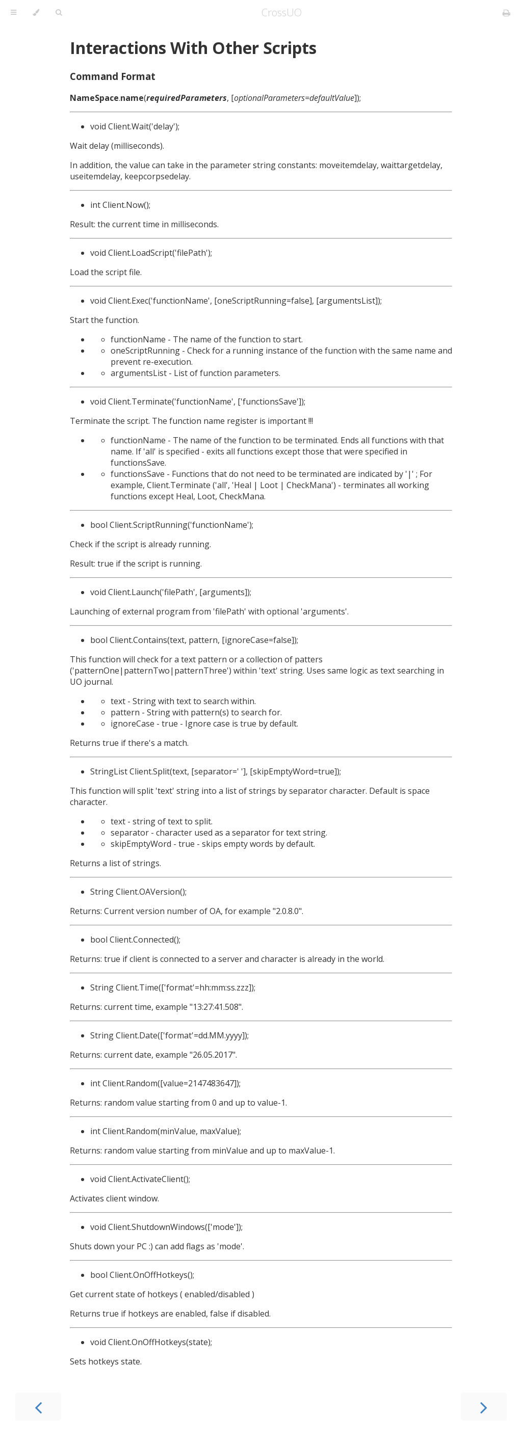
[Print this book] (506, 12)
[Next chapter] (484, 1407)
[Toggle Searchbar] (58, 12)
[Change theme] (35, 12)
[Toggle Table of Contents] (13, 12)
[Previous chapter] (38, 1407)
